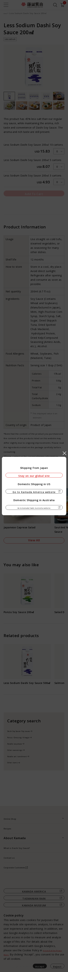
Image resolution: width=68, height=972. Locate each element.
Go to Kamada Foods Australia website (34, 510)
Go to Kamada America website (34, 491)
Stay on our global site (34, 472)
